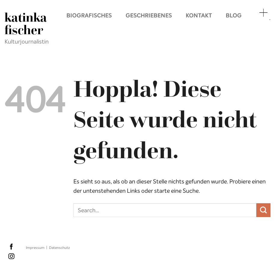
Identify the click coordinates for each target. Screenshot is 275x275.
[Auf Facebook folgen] (11, 247)
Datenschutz (59, 247)
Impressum (35, 247)
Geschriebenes (149, 15)
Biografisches (89, 15)
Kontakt (199, 15)
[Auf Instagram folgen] (11, 256)
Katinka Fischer (26, 23)
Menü (262, 12)
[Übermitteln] (263, 210)
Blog (234, 15)
